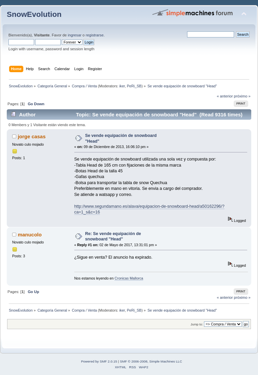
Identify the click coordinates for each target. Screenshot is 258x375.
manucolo (30, 234)
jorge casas (32, 136)
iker (122, 86)
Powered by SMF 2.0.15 (99, 361)
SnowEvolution (34, 14)
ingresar (75, 35)
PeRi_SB (134, 86)
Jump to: (196, 324)
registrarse (95, 35)
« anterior (225, 96)
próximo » (242, 96)
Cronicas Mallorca (128, 278)
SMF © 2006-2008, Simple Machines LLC (151, 361)
